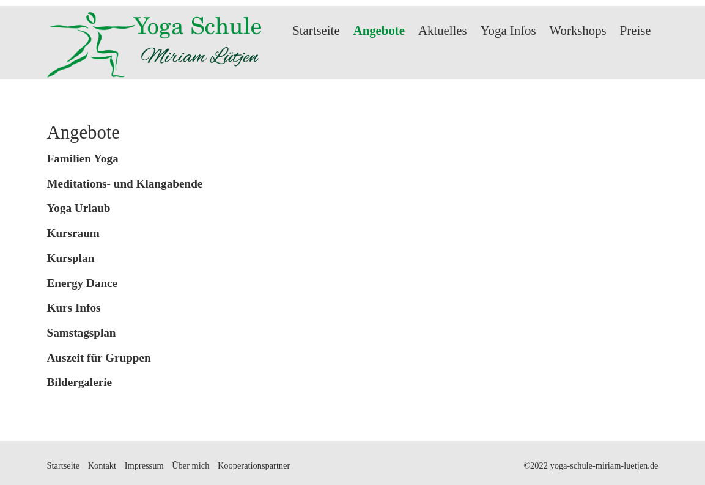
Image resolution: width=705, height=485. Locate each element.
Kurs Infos (74, 307)
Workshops (578, 30)
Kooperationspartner (254, 465)
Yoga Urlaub (79, 208)
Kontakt (102, 465)
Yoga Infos (508, 30)
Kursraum (73, 233)
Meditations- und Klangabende (125, 183)
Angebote (379, 30)
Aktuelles (442, 30)
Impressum (144, 465)
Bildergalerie (80, 382)
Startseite (315, 30)
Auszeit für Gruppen (99, 357)
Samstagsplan (81, 332)
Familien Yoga (83, 158)
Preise (635, 30)
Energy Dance (82, 283)
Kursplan (71, 258)
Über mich (190, 465)
